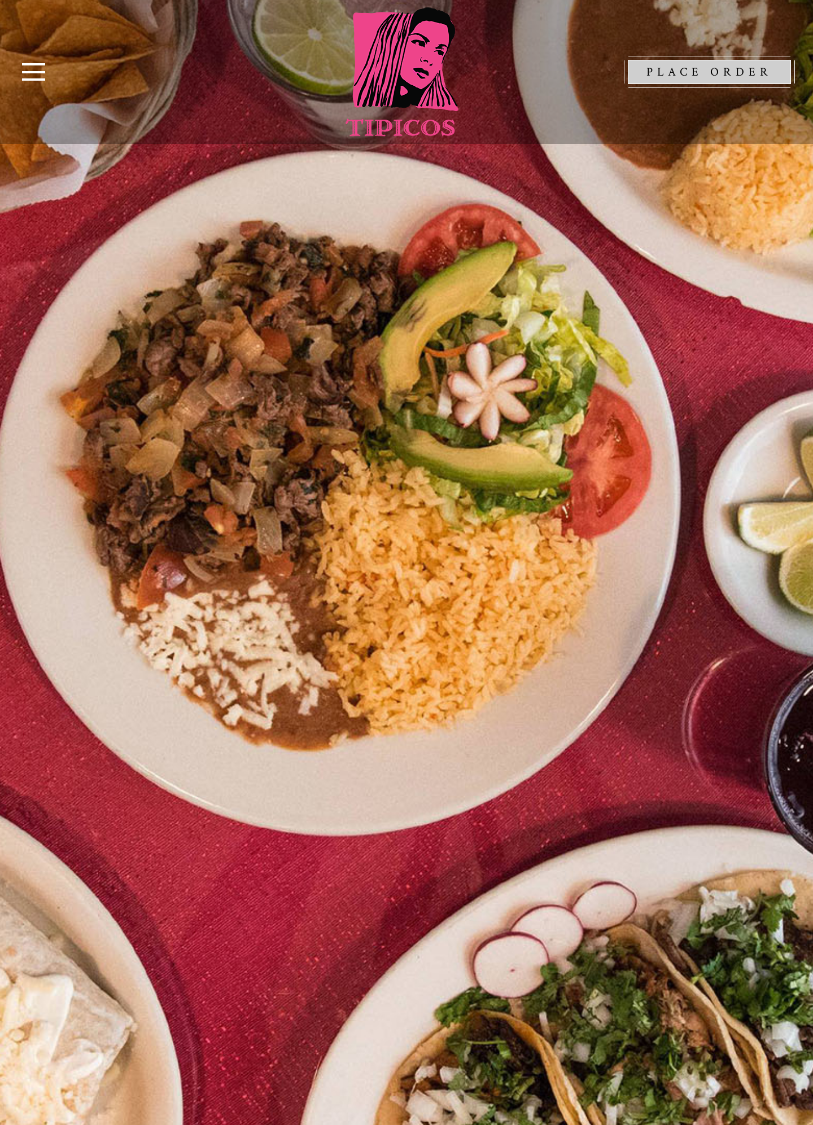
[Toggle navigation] (34, 72)
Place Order (709, 72)
